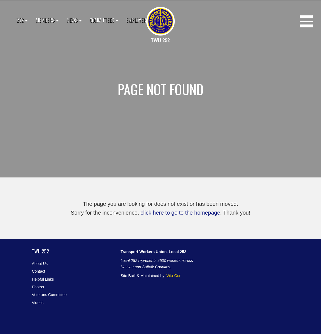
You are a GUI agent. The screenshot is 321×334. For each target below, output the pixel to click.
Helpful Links (43, 279)
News (74, 20)
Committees (104, 20)
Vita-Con (174, 275)
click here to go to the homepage (180, 213)
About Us (40, 263)
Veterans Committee (49, 294)
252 (21, 20)
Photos (38, 287)
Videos (38, 302)
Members (47, 20)
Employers (137, 20)
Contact (38, 271)
